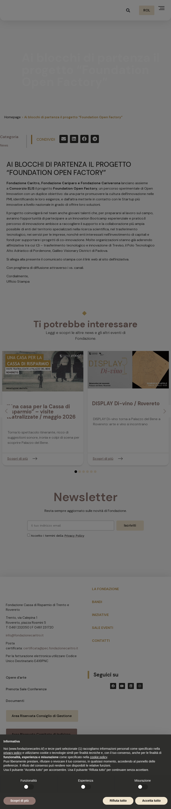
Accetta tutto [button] (151, 800)
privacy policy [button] (12, 752)
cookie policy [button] (98, 757)
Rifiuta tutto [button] (118, 800)
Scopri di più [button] (19, 800)
